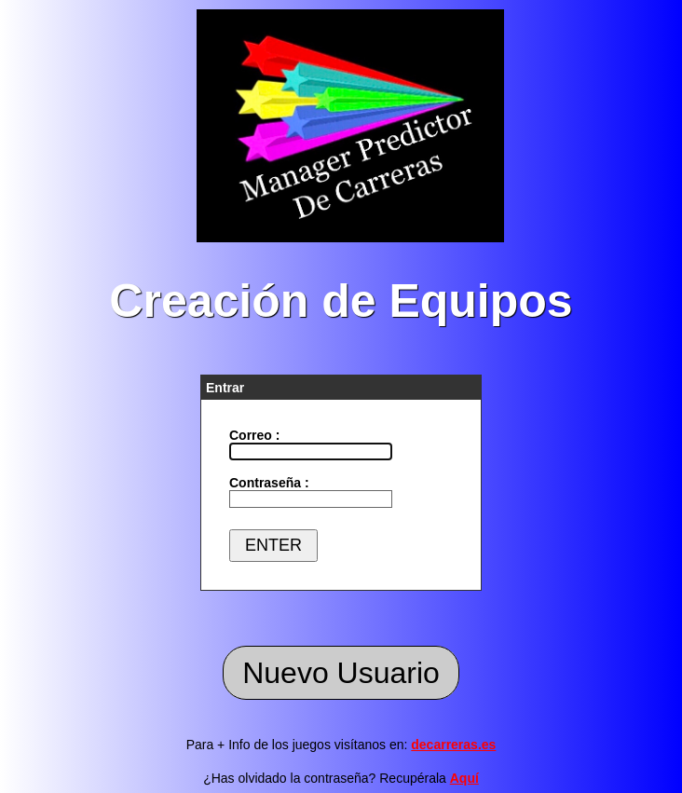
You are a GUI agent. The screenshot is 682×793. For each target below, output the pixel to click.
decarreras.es (453, 744)
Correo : (254, 435)
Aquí (464, 778)
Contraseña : (269, 482)
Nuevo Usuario (341, 673)
